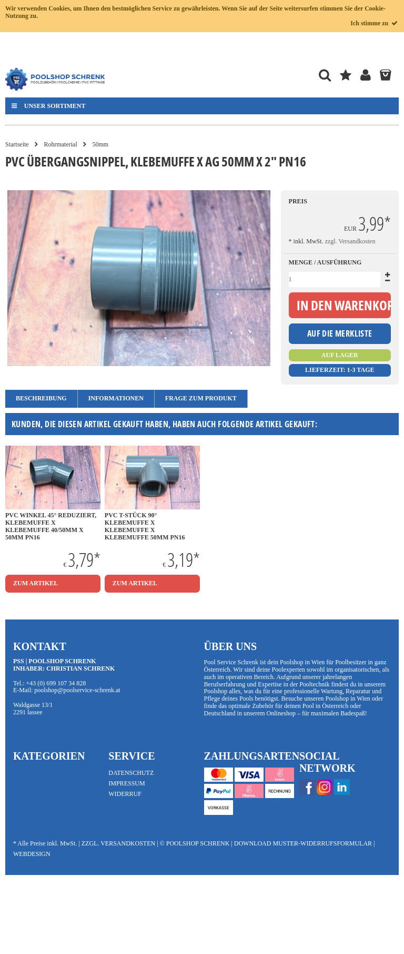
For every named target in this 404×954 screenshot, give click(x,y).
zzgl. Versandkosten (350, 241)
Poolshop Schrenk (198, 843)
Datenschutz (131, 772)
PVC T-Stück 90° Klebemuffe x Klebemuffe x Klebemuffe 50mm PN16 (145, 526)
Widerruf (125, 794)
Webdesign (31, 854)
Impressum (126, 783)
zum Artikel (35, 583)
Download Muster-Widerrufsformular (303, 843)
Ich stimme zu (374, 23)
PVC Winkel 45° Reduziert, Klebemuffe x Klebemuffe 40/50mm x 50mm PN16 (50, 526)
